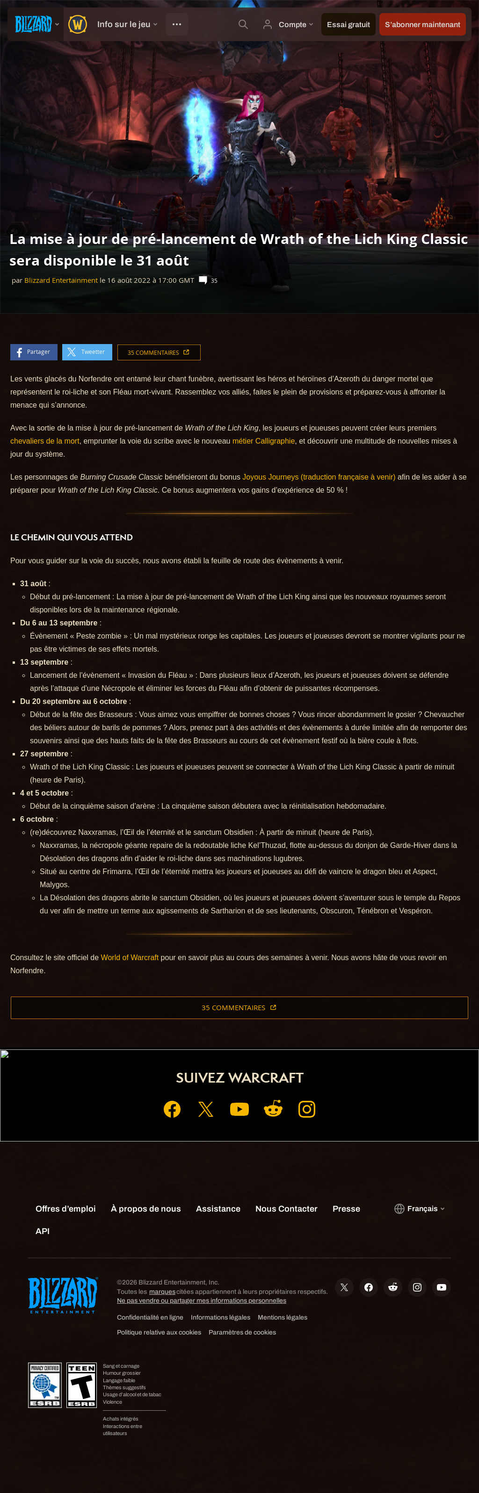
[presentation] (35, 24)
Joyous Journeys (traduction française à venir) (318, 477)
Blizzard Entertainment (61, 280)
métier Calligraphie (263, 441)
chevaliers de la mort (45, 441)
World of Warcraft (130, 958)
